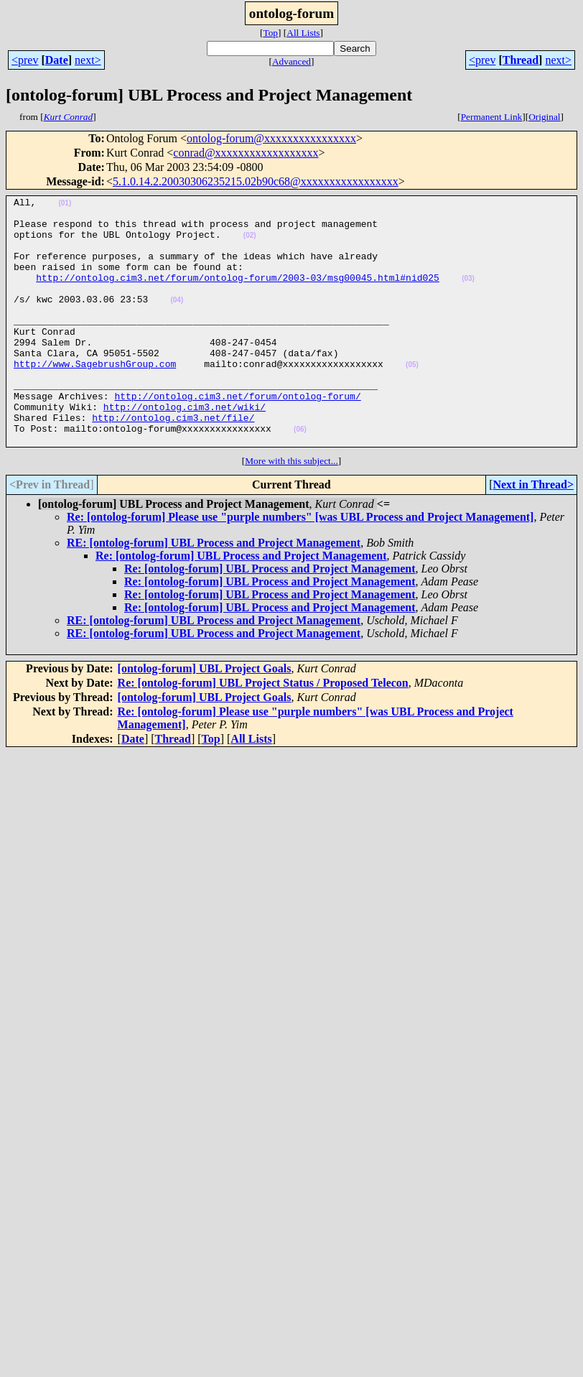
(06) (300, 477)
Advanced (291, 61)
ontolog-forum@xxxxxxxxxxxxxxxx (271, 138)
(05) (412, 399)
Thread (520, 60)
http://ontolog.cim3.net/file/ (173, 462)
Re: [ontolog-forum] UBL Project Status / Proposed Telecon (263, 732)
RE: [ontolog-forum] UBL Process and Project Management (213, 592)
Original (544, 116)
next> (88, 60)
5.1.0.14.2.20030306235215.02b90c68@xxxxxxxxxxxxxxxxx (255, 181)
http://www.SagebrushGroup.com (95, 397)
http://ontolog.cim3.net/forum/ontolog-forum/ (237, 436)
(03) (468, 296)
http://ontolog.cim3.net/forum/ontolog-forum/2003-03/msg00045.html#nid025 (237, 294)
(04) (176, 321)
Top (270, 32)
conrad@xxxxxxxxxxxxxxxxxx (245, 153)
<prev (24, 60)
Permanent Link (492, 116)
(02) (249, 244)
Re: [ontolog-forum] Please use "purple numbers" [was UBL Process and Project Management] (300, 566)
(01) (64, 205)
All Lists (303, 32)
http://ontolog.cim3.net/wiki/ (184, 449)
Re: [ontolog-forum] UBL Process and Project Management (241, 605)
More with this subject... (291, 510)
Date (56, 60)
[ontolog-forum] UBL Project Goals (205, 718)
